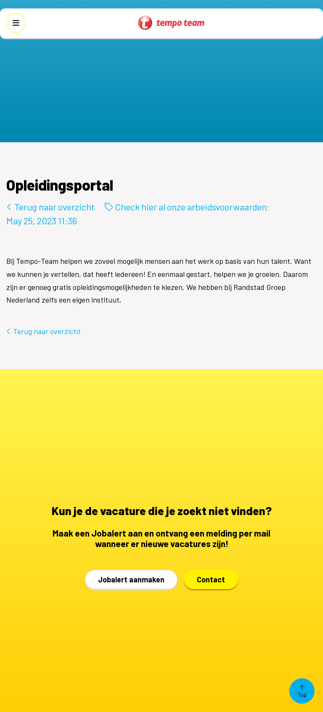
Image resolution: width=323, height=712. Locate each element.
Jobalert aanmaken (131, 579)
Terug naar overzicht (50, 207)
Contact (211, 579)
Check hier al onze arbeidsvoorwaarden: (187, 207)
